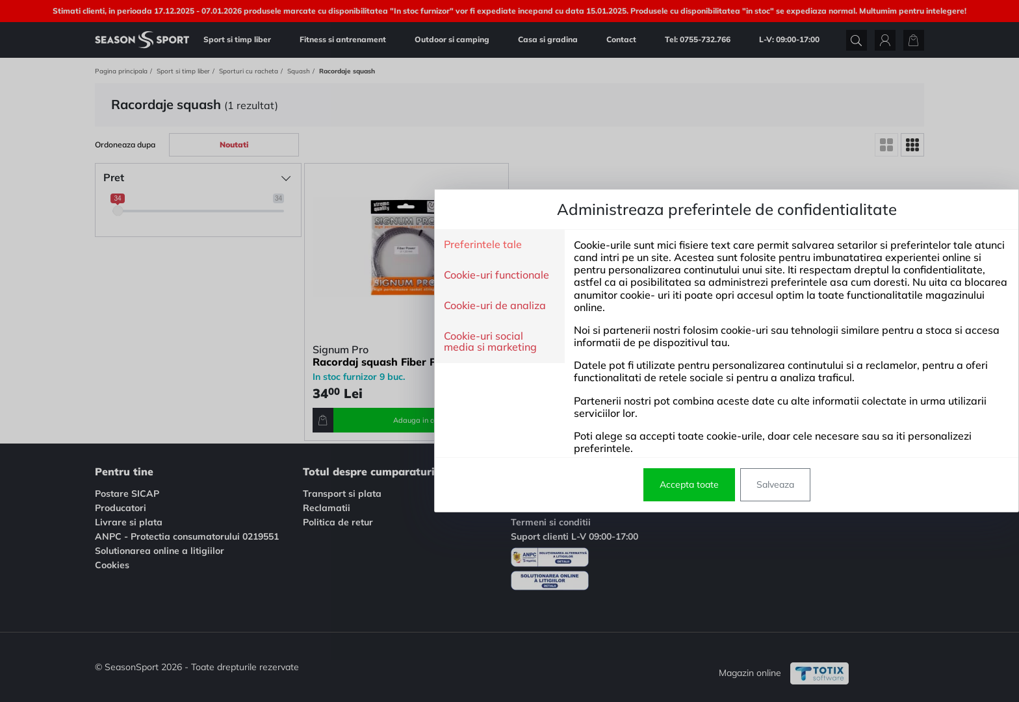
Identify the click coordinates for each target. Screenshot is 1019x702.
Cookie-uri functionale (279, 275)
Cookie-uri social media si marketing (273, 342)
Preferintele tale (266, 245)
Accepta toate (472, 484)
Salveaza (558, 484)
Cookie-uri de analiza (278, 306)
